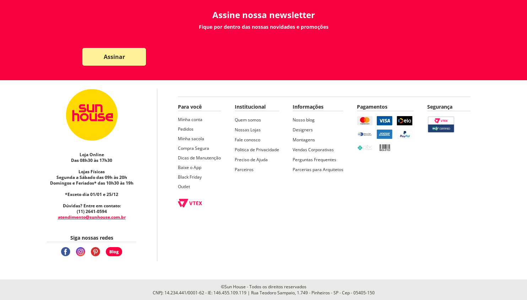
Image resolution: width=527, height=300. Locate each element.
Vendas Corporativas (313, 150)
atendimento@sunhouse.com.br (92, 217)
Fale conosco (247, 140)
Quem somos (248, 120)
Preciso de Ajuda (251, 160)
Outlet (184, 187)
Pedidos (186, 129)
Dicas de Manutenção (199, 158)
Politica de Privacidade (257, 150)
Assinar (114, 57)
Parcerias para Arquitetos (318, 170)
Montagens (304, 140)
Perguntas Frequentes (314, 160)
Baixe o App (189, 167)
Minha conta (190, 119)
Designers (303, 130)
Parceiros (244, 170)
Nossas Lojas (248, 130)
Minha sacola (191, 139)
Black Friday (190, 177)
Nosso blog (304, 120)
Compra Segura (193, 148)
